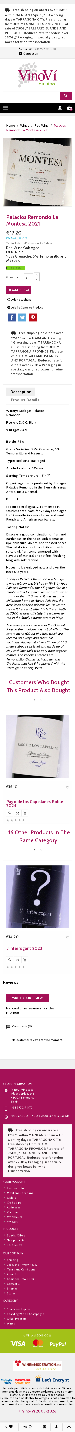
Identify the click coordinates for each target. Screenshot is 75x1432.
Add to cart (18, 290)
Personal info (15, 1221)
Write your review (27, 998)
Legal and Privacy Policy (22, 1297)
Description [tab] (21, 391)
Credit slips (14, 1235)
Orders (11, 1230)
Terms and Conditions (21, 1302)
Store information (17, 1155)
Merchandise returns (20, 1225)
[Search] (37, 96)
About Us (13, 1307)
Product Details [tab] (25, 400)
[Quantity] (28, 277)
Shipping (12, 1292)
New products (15, 1255)
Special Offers (16, 1250)
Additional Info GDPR (20, 1311)
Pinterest (33, 317)
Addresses (13, 1240)
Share (12, 317)
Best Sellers (14, 1259)
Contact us (30, 53)
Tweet (22, 317)
